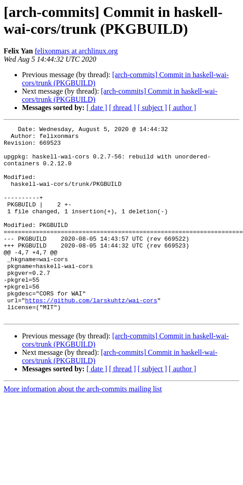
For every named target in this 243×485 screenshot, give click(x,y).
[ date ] (96, 107)
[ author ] (182, 107)
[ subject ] (152, 107)
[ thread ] (122, 107)
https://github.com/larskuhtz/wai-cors (91, 336)
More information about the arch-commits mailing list (83, 427)
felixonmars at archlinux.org (76, 51)
